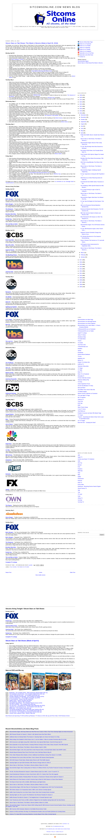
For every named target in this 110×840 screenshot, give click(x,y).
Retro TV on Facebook (83, 374)
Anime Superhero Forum (84, 383)
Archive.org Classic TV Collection (86, 459)
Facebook (11, 182)
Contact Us (81, 56)
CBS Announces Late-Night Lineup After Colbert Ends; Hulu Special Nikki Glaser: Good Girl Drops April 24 (36, 742)
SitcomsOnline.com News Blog (55, 7)
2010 (80, 275)
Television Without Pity (83, 379)
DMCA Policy (59, 831)
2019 (80, 110)
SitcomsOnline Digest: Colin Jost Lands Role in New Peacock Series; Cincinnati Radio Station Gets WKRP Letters (38, 749)
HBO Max (80, 470)
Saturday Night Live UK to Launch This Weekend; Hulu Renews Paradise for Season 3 (31, 794)
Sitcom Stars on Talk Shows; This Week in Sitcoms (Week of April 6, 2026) (28, 747)
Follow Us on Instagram (85, 51)
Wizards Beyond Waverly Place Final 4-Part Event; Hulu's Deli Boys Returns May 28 (30, 752)
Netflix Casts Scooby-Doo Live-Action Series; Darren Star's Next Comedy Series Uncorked (32, 792)
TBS (79, 490)
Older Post (72, 572)
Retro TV (80, 372)
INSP (79, 405)
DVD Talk (80, 403)
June (82, 128)
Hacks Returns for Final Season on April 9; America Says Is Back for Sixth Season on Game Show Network (36, 779)
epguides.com (81, 358)
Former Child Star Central (84, 377)
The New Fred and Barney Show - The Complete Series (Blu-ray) (25, 710)
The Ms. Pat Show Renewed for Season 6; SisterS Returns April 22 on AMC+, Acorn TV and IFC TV (34, 771)
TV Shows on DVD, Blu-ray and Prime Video (47, 715)
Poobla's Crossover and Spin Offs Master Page (89, 413)
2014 (80, 266)
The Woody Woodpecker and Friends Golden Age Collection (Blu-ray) (26, 709)
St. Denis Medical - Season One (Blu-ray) (19, 699)
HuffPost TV (81, 364)
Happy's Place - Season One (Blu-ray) (18, 700)
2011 (80, 273)
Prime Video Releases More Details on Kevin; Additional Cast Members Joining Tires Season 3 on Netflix (35, 755)
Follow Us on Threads (84, 49)
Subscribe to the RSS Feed (86, 55)
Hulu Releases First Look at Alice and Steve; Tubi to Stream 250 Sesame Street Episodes (32, 757)
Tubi (79, 492)
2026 (80, 95)
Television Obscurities (83, 366)
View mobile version (40, 575)
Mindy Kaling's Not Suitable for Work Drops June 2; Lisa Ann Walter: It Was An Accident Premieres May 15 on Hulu (38, 739)
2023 (80, 102)
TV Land (80, 494)
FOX (79, 467)
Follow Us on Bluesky (84, 47)
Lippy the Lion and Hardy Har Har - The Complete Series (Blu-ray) (25, 706)
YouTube (80, 500)
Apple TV (80, 457)
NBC (79, 474)
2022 (80, 104)
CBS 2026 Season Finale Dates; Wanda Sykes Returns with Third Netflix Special (30, 760)
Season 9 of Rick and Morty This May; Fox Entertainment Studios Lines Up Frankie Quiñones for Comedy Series (37, 811)
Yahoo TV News (82, 335)
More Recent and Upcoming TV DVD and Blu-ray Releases (20, 715)
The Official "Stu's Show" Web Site (86, 389)
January (83, 257)
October (83, 119)
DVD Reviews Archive (64, 715)
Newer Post (8, 572)
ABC (79, 455)
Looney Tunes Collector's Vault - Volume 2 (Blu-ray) (22, 713)
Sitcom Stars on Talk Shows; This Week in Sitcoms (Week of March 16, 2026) (29, 802)
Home (40, 572)
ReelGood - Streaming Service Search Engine (89, 486)
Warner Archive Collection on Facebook (87, 393)
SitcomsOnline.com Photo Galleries (86, 323)
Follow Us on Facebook (85, 43)
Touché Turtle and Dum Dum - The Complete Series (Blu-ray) (24, 695)
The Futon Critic (82, 344)
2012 (80, 271)
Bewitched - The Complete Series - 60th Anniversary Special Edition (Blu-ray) (28, 692)
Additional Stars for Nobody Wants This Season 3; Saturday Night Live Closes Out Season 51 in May (34, 736)
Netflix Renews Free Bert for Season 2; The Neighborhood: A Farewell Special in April (31, 797)
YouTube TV (81, 502)
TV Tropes (80, 415)
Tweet (7, 182)
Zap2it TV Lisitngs (82, 333)
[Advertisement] (55, 35)
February (83, 254)
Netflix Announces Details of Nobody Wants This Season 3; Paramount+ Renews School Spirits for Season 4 (36, 776)
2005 (80, 286)
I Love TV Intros (82, 409)
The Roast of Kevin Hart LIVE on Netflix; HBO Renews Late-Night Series (27, 782)
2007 (80, 282)
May (82, 130)
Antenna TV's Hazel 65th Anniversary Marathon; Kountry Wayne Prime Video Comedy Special (32, 814)
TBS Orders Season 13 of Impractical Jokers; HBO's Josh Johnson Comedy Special (30, 789)
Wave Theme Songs (83, 407)
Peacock (80, 480)
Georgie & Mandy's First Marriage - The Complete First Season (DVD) (26, 696)
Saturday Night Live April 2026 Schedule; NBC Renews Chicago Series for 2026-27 (30, 762)
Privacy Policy (51, 831)
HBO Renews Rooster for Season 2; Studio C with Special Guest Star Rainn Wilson (30, 734)
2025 (80, 97)
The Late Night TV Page (84, 395)
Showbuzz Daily (82, 337)
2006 (80, 284)
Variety (79, 350)
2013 (80, 268)
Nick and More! (81, 387)
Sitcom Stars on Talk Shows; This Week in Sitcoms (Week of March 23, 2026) (29, 784)
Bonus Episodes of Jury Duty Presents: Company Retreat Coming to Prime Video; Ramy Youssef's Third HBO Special (39, 744)
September (84, 121)
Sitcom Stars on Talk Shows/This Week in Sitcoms (90, 63)
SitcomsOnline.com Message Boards (87, 321)
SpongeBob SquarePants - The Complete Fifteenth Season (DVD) (25, 703)
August (83, 124)
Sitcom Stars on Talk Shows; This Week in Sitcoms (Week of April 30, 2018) (32, 43)
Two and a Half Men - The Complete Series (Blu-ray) (22, 704)
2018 (80, 113)
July (82, 126)
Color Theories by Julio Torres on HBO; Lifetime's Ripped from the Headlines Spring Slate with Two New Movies (37, 800)
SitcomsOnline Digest (83, 61)
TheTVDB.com (81, 411)
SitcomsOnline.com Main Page (85, 319)
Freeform (80, 469)
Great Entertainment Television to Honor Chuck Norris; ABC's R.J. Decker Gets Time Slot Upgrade (34, 774)
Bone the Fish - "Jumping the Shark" (87, 422)
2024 (80, 99)
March (82, 252)
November (83, 117)
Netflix (79, 476)
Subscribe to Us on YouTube (86, 53)
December (83, 115)
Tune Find (80, 401)
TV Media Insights (82, 391)
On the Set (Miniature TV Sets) (85, 385)
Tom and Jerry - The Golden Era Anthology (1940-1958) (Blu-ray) (25, 705)
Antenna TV (81, 399)
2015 (80, 264)
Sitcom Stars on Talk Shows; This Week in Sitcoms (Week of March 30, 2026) (29, 765)
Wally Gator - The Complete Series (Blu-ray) (20, 708)
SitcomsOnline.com (58, 826)
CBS (79, 461)
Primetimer (80, 352)
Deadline (80, 348)
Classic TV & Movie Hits (84, 362)
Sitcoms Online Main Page (85, 42)
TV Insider (80, 342)
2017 (80, 260)
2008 (80, 280)
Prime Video (81, 484)
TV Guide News (82, 338)
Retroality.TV (81, 376)
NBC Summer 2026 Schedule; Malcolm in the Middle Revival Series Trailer (28, 809)
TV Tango (80, 368)
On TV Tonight (81, 420)
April (82, 133)
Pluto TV (80, 482)
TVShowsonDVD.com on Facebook (86, 329)
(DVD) (38, 697)
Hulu (79, 472)
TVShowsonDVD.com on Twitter (86, 331)
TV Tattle (80, 370)
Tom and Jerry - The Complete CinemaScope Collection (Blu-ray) (25, 712)
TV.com (80, 356)
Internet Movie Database (84, 354)
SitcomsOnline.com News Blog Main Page (58, 828)
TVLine (79, 340)
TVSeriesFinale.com (83, 346)
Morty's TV (80, 360)
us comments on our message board (64, 181)
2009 (80, 277)
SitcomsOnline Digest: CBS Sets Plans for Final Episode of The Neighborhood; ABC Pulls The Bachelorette (36, 787)
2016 (80, 262)
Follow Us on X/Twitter (85, 45)
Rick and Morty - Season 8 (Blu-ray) (18, 701)
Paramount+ (81, 478)
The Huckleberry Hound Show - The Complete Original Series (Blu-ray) (27, 694)
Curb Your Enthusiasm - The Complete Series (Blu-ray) (23, 697)
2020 (80, 108)
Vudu (79, 496)
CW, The (80, 463)
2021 (80, 106)
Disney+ (80, 465)
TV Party (80, 381)
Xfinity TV (80, 498)
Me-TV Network (82, 397)
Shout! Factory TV (82, 488)
